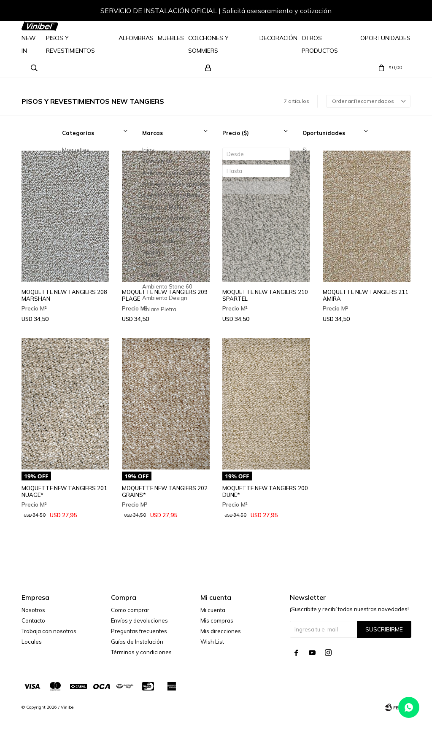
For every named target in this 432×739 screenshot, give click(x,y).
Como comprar (130, 610)
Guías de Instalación (137, 641)
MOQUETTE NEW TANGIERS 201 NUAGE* (64, 491)
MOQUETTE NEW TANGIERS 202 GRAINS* (165, 491)
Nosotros (33, 610)
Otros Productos (320, 44)
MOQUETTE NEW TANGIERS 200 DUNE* (265, 491)
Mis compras (216, 620)
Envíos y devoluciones (139, 620)
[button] (395, 11)
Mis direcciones (220, 631)
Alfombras (136, 38)
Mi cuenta (212, 610)
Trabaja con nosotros (49, 631)
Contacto (33, 620)
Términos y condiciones (141, 652)
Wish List (212, 641)
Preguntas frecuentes (139, 631)
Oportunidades (385, 38)
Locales (32, 641)
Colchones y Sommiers (208, 44)
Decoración (278, 38)
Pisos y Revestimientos (70, 44)
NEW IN (29, 44)
